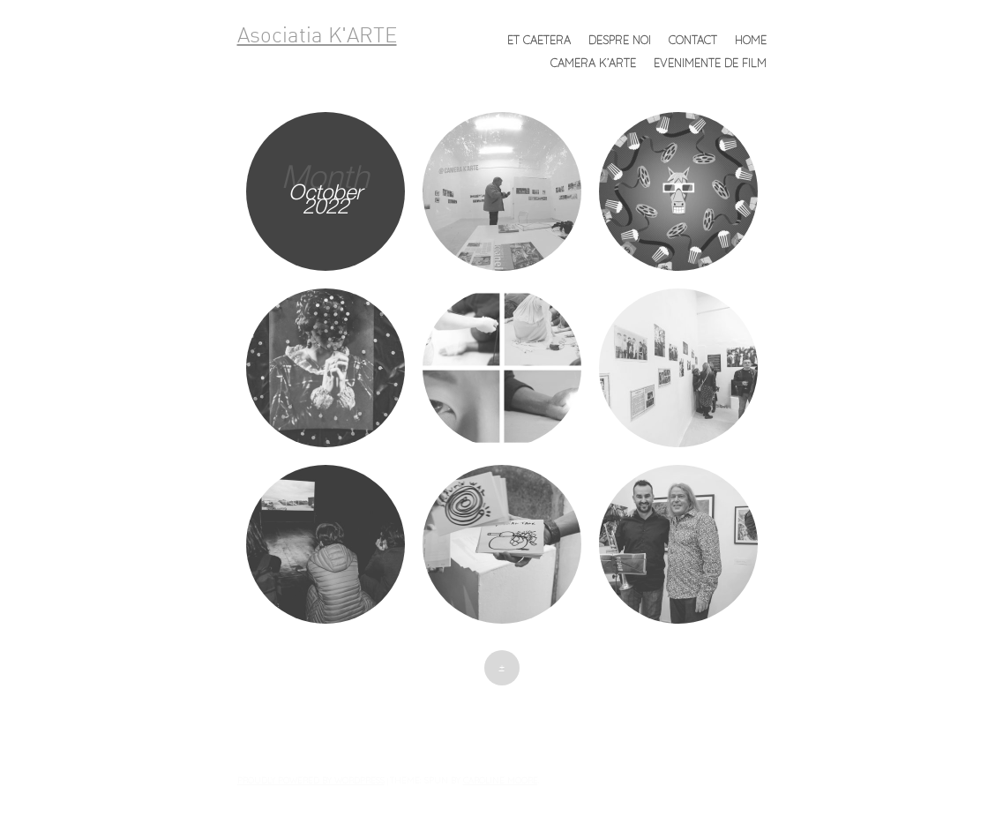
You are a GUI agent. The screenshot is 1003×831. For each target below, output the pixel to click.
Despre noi (619, 40)
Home (751, 40)
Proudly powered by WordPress (311, 780)
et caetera (539, 40)
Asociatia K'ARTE (317, 37)
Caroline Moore (500, 780)
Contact (693, 40)
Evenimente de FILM (710, 63)
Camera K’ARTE (593, 63)
